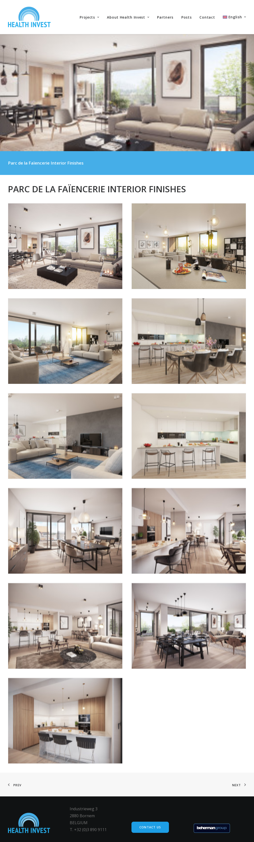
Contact (207, 17)
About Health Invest (128, 17)
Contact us (150, 827)
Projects (89, 17)
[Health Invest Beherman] (29, 17)
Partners (165, 17)
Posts (186, 17)
